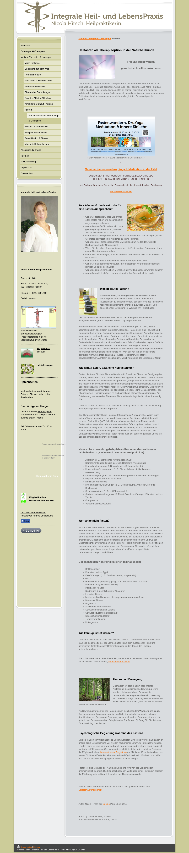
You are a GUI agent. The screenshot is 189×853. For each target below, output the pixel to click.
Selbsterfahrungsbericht (90, 790)
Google (106, 804)
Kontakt (32, 298)
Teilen (25, 521)
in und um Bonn (53, 457)
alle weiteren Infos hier (121, 191)
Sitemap (36, 847)
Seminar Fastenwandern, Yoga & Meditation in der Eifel (121, 169)
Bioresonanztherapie (31, 333)
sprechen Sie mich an (119, 661)
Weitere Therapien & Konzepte (95, 38)
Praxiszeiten (27, 397)
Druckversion (24, 847)
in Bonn (47, 476)
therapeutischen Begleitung (113, 752)
